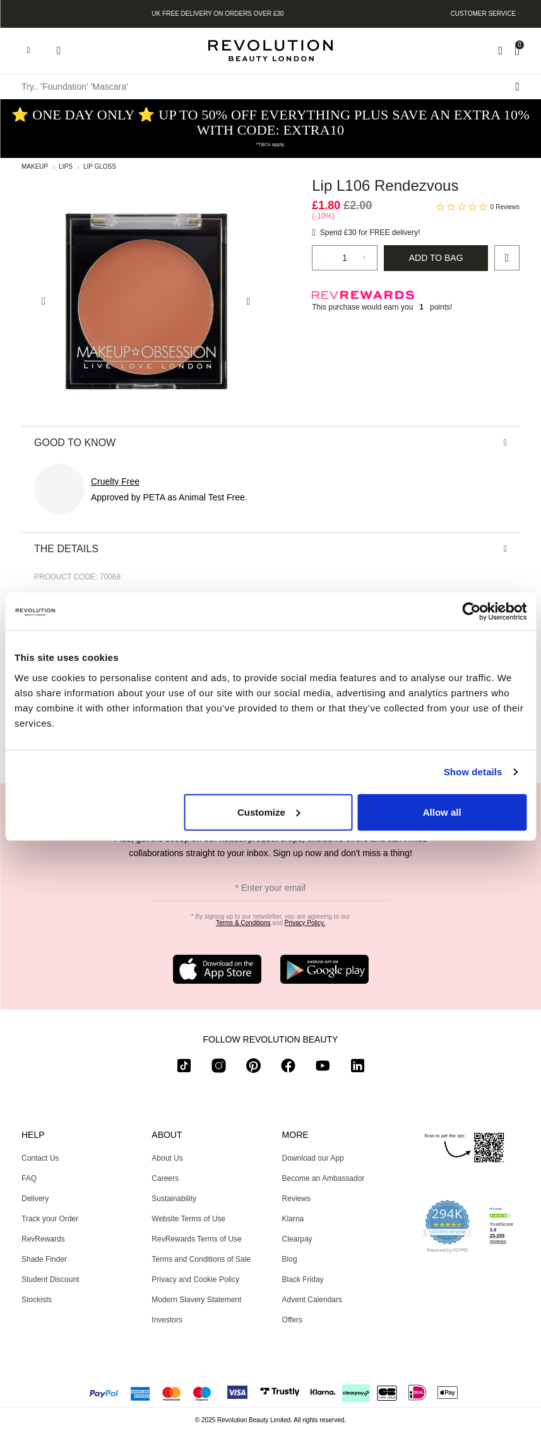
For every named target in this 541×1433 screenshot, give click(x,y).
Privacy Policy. (305, 922)
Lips (66, 166)
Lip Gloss (99, 166)
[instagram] (219, 1068)
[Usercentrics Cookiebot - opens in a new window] (471, 611)
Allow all (442, 811)
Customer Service (483, 13)
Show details (473, 771)
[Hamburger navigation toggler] (28, 50)
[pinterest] (253, 1068)
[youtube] (323, 1068)
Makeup (34, 166)
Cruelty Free (115, 481)
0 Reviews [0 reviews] (505, 206)
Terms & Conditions (243, 922)
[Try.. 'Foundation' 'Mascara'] (270, 86)
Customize (268, 811)
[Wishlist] (500, 50)
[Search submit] (517, 86)
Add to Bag (436, 258)
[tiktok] (184, 1068)
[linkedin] (358, 1068)
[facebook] (288, 1068)
